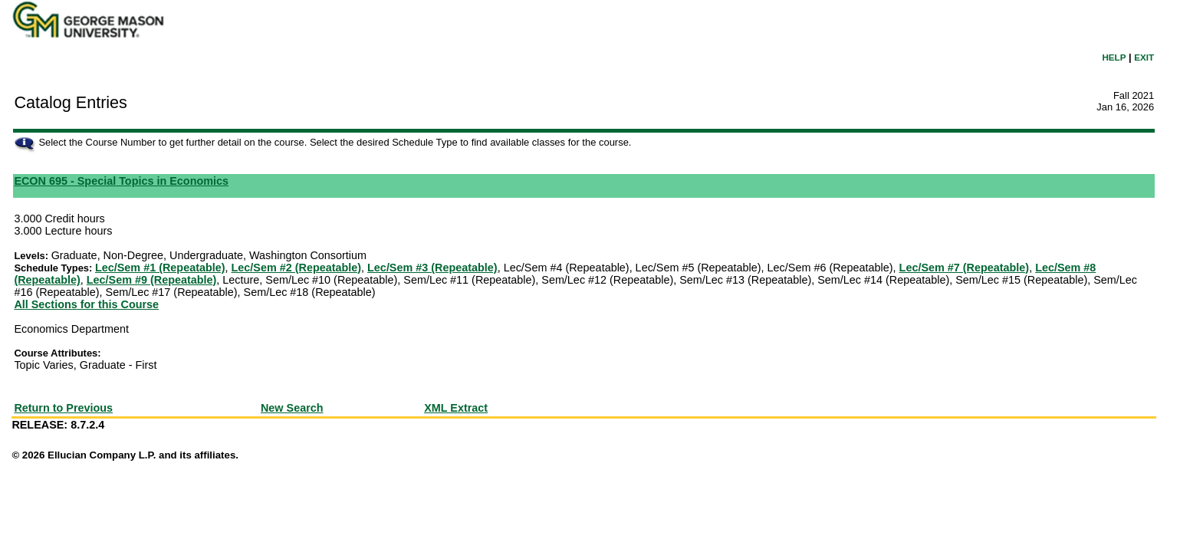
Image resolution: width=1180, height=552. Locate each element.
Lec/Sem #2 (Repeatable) (297, 267)
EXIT (1144, 57)
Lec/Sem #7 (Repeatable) (964, 267)
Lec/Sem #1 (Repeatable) (160, 267)
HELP (1114, 57)
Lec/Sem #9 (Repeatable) (152, 280)
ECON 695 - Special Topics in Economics (121, 181)
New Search (292, 408)
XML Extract (456, 408)
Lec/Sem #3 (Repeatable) (432, 267)
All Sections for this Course (86, 304)
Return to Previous (63, 408)
